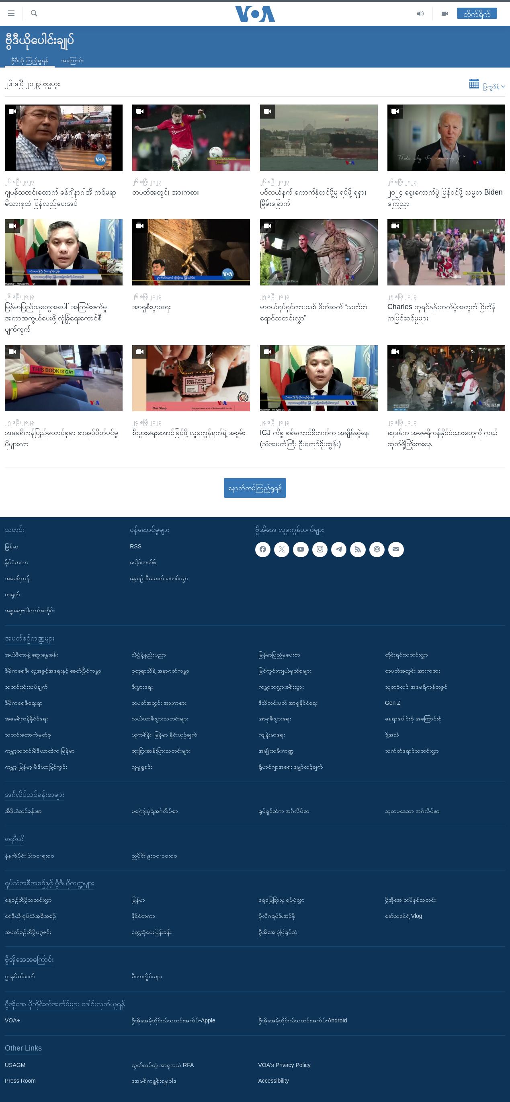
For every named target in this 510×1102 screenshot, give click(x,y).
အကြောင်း (72, 60)
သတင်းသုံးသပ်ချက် (26, 686)
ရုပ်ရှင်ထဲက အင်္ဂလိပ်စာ (284, 811)
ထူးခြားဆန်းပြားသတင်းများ (160, 750)
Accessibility (273, 1080)
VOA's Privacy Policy (284, 1065)
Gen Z (393, 702)
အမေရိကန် (17, 578)
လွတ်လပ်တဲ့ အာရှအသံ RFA (162, 1065)
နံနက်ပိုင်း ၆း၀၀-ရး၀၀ (29, 855)
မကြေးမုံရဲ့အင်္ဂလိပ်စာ (154, 811)
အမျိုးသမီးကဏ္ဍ (276, 750)
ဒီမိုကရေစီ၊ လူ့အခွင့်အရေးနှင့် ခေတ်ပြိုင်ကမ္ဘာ (53, 670)
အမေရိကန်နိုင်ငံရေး (26, 718)
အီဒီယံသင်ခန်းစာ (23, 811)
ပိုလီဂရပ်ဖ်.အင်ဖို (277, 916)
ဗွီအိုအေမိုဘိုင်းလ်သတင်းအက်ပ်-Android (302, 1020)
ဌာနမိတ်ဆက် (20, 976)
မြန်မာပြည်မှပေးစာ (279, 654)
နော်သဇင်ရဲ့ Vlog (403, 916)
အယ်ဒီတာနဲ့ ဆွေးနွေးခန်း (31, 654)
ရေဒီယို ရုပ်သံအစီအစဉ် (30, 916)
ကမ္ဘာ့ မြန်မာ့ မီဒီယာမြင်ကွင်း (36, 766)
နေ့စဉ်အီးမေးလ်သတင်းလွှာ (159, 578)
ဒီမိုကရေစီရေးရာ (24, 702)
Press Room (20, 1080)
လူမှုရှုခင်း (141, 766)
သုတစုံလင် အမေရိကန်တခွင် (416, 686)
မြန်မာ (11, 546)
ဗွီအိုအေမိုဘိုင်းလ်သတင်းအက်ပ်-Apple (173, 1020)
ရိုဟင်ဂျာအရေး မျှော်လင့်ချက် (291, 766)
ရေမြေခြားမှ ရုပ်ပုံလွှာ (281, 900)
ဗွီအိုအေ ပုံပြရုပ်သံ (278, 931)
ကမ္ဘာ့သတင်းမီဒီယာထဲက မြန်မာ (40, 750)
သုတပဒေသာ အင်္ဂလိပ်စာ (412, 811)
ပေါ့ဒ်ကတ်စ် (143, 562)
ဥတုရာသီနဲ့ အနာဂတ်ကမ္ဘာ (160, 670)
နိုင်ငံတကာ (17, 562)
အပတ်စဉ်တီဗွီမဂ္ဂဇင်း (28, 931)
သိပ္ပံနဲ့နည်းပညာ (148, 654)
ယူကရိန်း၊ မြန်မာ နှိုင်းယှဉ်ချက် (164, 734)
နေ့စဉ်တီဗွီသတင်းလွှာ (28, 900)
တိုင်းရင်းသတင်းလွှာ (406, 654)
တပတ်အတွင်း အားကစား (158, 702)
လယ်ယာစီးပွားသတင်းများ (159, 718)
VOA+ (12, 1020)
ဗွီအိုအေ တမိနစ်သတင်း (410, 900)
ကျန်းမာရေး (271, 734)
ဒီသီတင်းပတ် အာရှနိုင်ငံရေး (288, 702)
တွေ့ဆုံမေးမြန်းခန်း (151, 931)
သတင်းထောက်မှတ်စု (28, 734)
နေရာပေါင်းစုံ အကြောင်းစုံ (413, 718)
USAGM (15, 1065)
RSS (135, 546)
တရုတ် (12, 594)
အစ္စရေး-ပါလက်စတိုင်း (30, 610)
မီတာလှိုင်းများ (146, 976)
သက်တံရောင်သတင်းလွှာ (412, 750)
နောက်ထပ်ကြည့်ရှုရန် (255, 487)
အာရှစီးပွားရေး (274, 718)
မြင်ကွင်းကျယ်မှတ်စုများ (284, 670)
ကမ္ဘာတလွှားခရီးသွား (281, 686)
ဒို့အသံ (392, 734)
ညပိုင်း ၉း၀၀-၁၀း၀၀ (154, 855)
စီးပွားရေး (142, 686)
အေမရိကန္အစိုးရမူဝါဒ (153, 1080)
